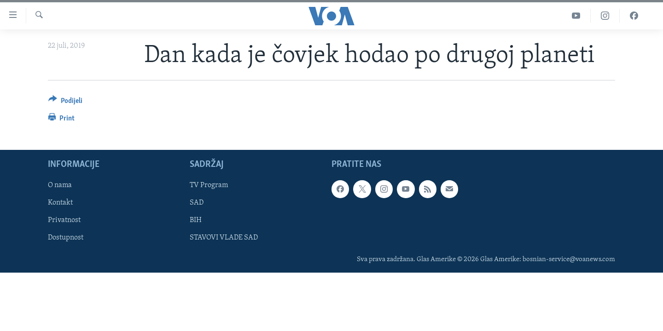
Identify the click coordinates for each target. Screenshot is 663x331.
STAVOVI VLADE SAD (224, 238)
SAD (197, 202)
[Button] (65, 102)
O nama (60, 185)
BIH (196, 220)
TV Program (209, 185)
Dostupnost (65, 238)
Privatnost (64, 220)
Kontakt (60, 202)
